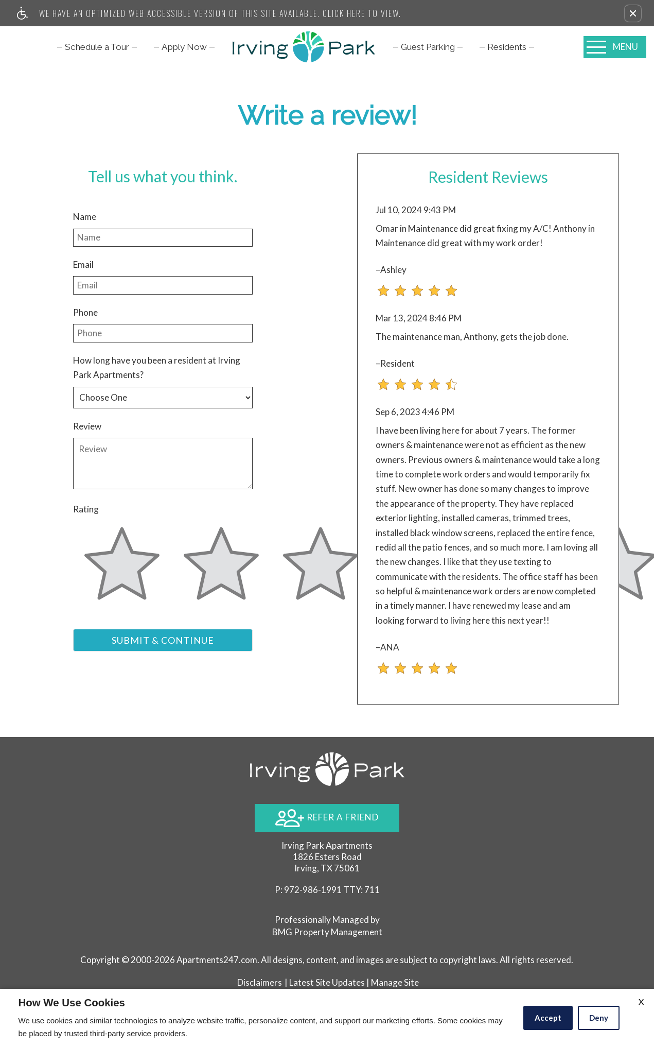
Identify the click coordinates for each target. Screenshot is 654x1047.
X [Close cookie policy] (641, 1001)
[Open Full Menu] (615, 47)
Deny (598, 1017)
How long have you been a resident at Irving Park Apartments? (156, 367)
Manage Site (395, 982)
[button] (633, 13)
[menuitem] (97, 47)
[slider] (122, 570)
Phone (85, 312)
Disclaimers (259, 982)
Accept (548, 1017)
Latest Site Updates (327, 982)
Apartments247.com (216, 959)
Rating (86, 509)
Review (87, 426)
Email (83, 264)
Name (84, 216)
